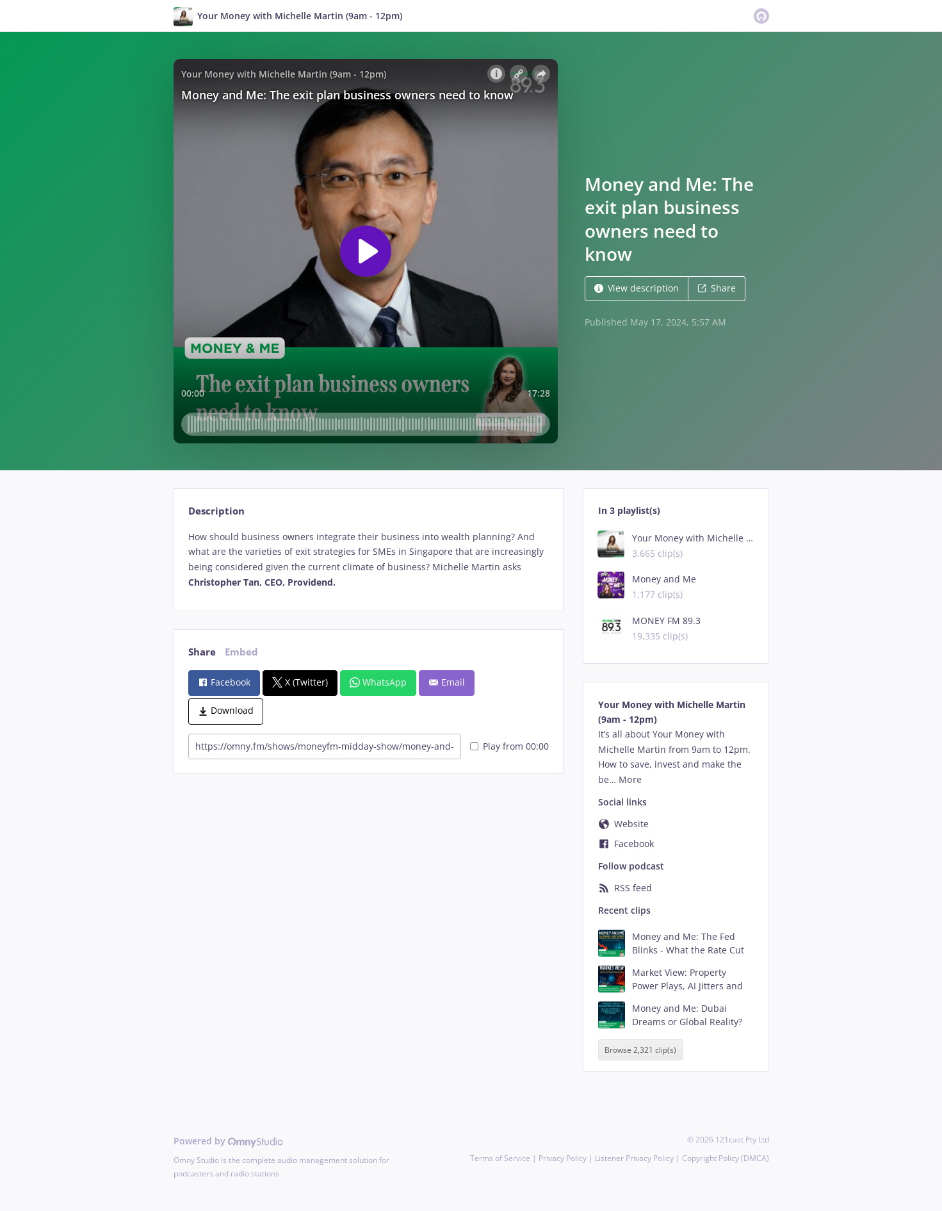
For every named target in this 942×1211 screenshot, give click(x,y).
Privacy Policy (563, 1158)
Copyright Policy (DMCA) (725, 1158)
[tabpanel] (368, 559)
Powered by (228, 1141)
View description (636, 288)
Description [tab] (216, 511)
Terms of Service (500, 1158)
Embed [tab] (241, 652)
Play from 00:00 (509, 746)
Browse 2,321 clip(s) (640, 1049)
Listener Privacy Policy (634, 1158)
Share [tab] (202, 652)
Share (716, 288)
